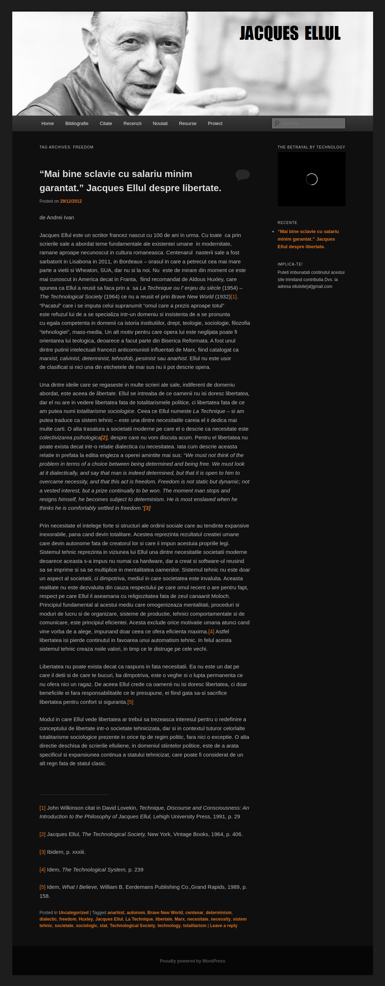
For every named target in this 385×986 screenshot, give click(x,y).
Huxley (86, 919)
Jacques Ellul (109, 919)
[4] (211, 631)
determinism (218, 912)
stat (103, 925)
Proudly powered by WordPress (192, 961)
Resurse (187, 123)
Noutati (160, 123)
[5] (130, 702)
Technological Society (132, 925)
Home (47, 123)
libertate (164, 919)
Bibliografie (76, 123)
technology (169, 925)
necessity (221, 919)
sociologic (86, 925)
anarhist (116, 912)
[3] (43, 852)
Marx (180, 919)
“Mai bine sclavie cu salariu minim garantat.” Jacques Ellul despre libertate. (308, 239)
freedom (67, 919)
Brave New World (165, 912)
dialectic (48, 919)
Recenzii (132, 123)
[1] (234, 296)
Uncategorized (74, 912)
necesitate (198, 919)
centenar (194, 912)
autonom (136, 912)
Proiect (215, 123)
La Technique (139, 919)
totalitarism (194, 925)
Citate (106, 123)
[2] (43, 834)
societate (64, 925)
